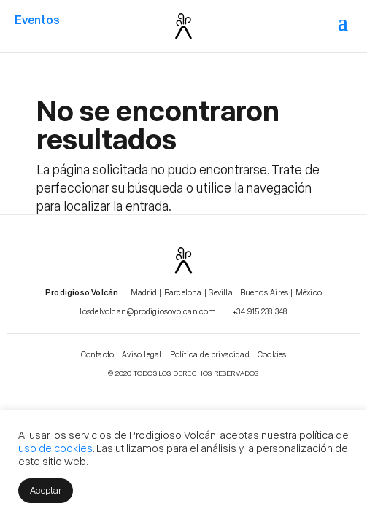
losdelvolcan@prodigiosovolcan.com (148, 311)
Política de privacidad (210, 354)
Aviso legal (141, 354)
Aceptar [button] (45, 489)
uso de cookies (55, 447)
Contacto (98, 354)
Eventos (37, 19)
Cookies (272, 354)
